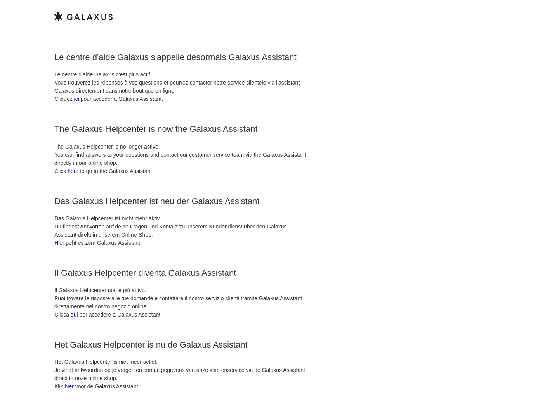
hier (68, 386)
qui (74, 314)
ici (76, 99)
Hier (59, 243)
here (73, 171)
